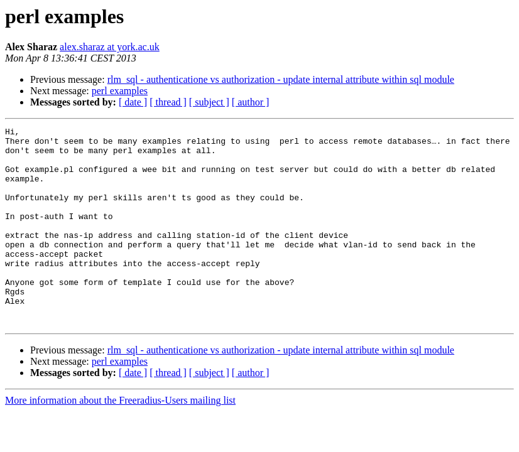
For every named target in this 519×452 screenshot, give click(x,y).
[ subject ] (209, 102)
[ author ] (251, 102)
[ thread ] (168, 102)
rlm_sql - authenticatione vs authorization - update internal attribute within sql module (280, 79)
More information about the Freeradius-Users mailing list (120, 439)
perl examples (120, 90)
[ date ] (133, 102)
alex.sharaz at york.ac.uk (110, 46)
